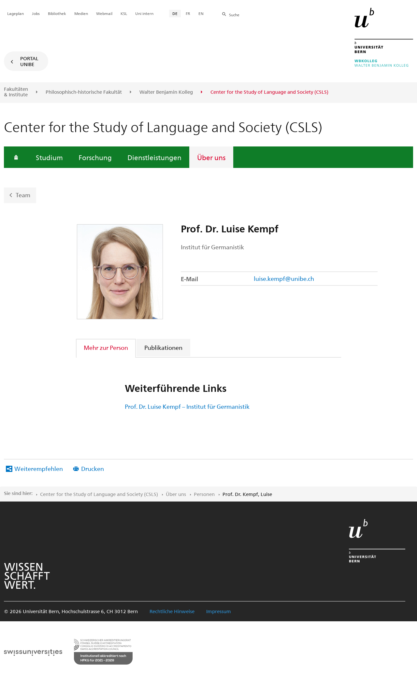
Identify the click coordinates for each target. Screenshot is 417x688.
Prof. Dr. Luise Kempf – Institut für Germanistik (187, 406)
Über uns (211, 157)
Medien (81, 13)
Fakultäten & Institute (16, 92)
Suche (234, 14)
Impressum (218, 611)
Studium (49, 157)
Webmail (104, 13)
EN (201, 13)
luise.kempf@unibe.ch (284, 278)
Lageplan (15, 13)
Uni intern (144, 13)
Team (23, 194)
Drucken (92, 468)
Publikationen (163, 347)
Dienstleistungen (154, 157)
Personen (204, 494)
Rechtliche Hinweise (172, 611)
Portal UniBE (29, 61)
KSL (124, 13)
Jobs (36, 13)
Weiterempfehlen (38, 468)
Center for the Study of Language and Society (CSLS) (99, 494)
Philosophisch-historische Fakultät (84, 92)
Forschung (95, 157)
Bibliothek (57, 13)
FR (188, 13)
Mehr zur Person (106, 347)
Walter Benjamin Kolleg (166, 92)
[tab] (106, 347)
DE (175, 13)
